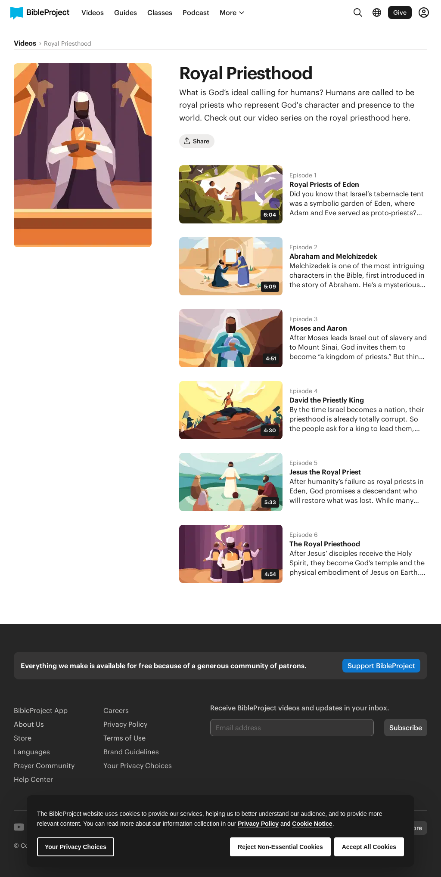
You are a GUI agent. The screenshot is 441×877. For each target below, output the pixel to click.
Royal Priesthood (67, 43)
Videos (25, 43)
